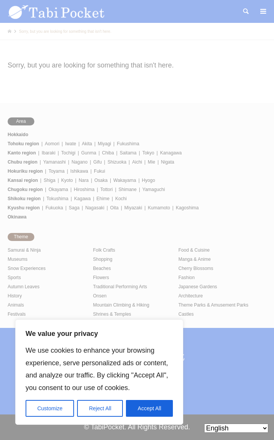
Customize (50, 408)
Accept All (149, 408)
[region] (99, 372)
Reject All (100, 408)
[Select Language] (236, 428)
